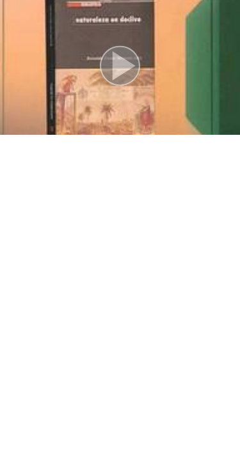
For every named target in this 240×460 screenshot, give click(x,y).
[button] (120, 67)
